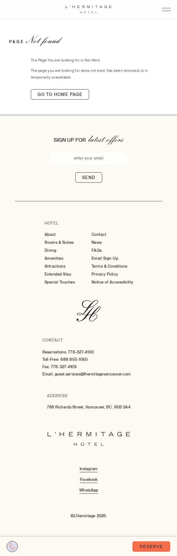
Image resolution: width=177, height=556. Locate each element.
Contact (99, 234)
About (50, 234)
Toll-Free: (51, 359)
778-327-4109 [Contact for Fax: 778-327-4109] (64, 366)
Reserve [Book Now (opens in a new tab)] (151, 546)
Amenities (54, 258)
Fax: (46, 366)
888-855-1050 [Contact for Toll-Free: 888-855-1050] (74, 359)
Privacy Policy (105, 274)
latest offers (106, 139)
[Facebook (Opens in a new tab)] (88, 479)
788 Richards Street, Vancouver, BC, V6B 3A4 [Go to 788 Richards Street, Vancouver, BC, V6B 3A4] (89, 407)
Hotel (52, 223)
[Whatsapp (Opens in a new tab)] (88, 489)
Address (57, 395)
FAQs (97, 250)
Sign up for (70, 140)
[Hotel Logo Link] (89, 311)
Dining (50, 250)
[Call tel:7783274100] (12, 546)
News (97, 242)
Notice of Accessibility (113, 282)
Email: (48, 374)
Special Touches (60, 282)
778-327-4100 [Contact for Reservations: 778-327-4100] (81, 352)
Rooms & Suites (59, 242)
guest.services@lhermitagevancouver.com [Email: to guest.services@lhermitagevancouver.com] (93, 374)
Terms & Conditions (110, 266)
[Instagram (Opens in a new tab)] (89, 468)
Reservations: (54, 352)
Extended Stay (58, 274)
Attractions (55, 266)
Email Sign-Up (105, 258)
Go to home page (60, 94)
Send (89, 177)
